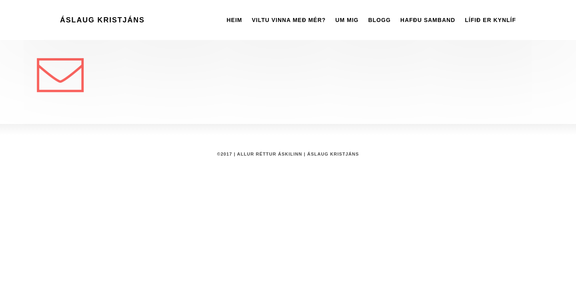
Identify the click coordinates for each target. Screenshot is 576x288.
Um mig (346, 20)
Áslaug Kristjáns (102, 20)
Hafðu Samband (427, 20)
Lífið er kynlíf (490, 20)
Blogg (379, 20)
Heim (234, 20)
